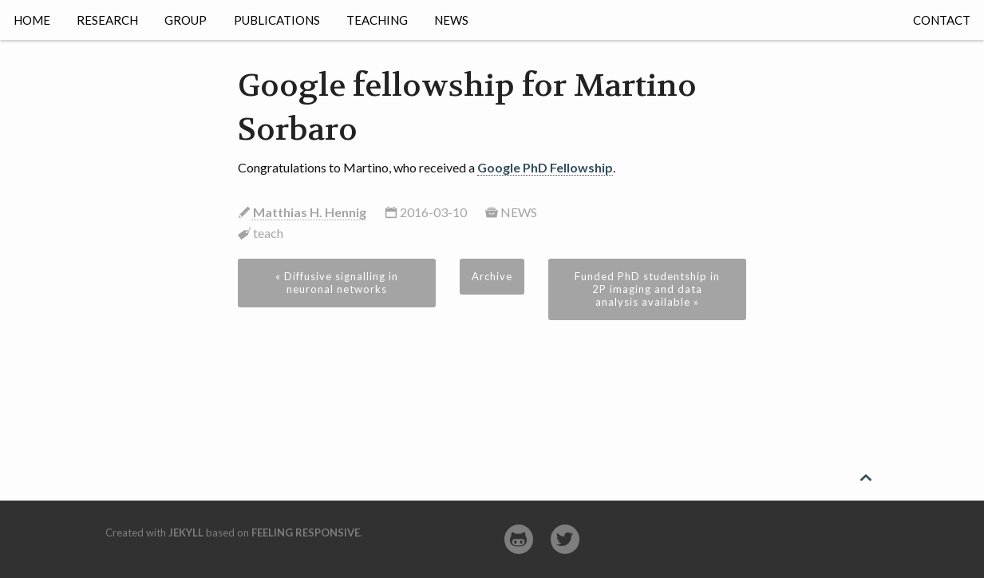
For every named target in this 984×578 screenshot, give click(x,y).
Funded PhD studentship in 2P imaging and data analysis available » (647, 289)
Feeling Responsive (305, 532)
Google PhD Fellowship (545, 167)
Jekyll (186, 532)
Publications (277, 20)
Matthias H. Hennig (308, 212)
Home (32, 20)
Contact (941, 20)
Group (185, 20)
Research (107, 20)
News (451, 20)
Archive (492, 276)
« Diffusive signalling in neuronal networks (336, 282)
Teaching (377, 20)
